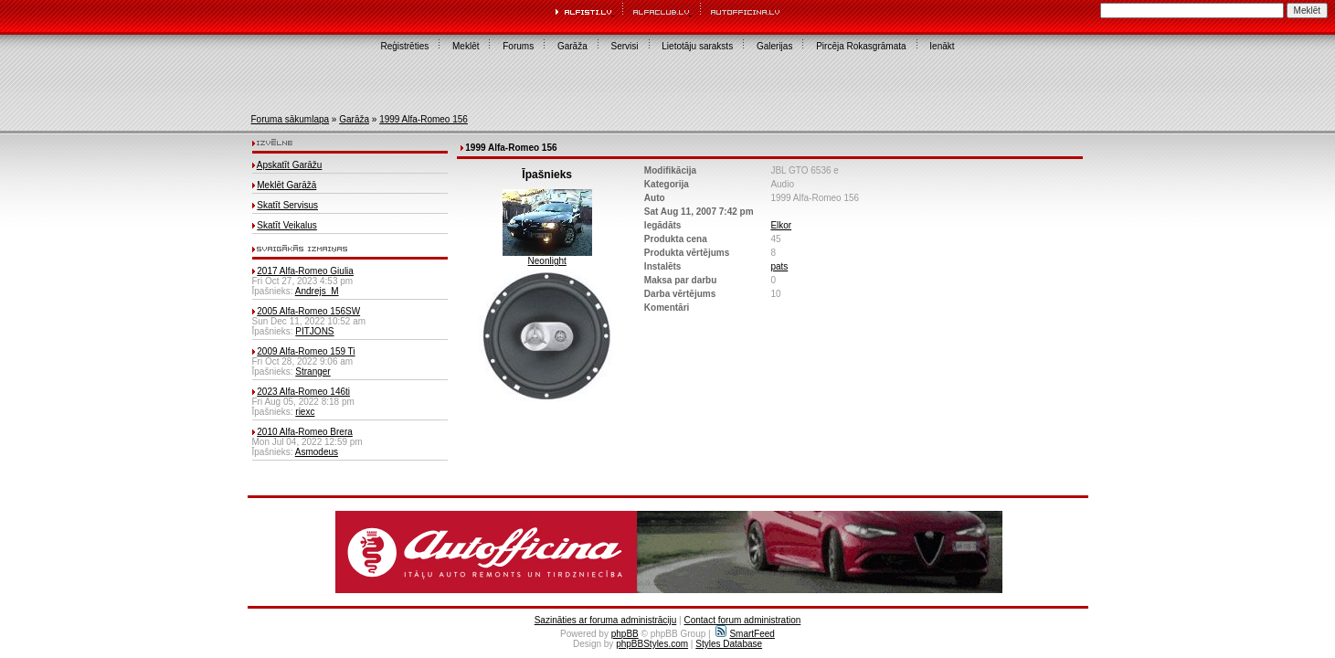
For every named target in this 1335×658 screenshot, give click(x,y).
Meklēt (465, 46)
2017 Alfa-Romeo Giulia (305, 271)
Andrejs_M (317, 291)
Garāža (572, 46)
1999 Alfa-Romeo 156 (423, 119)
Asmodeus (316, 452)
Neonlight (547, 261)
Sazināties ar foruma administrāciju (606, 620)
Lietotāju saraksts (697, 46)
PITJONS (314, 331)
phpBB (625, 634)
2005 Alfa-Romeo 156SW (308, 311)
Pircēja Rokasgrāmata (861, 46)
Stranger (312, 371)
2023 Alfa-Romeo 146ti (303, 392)
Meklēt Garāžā (286, 185)
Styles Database (728, 644)
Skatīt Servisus (287, 205)
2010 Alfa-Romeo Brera (305, 432)
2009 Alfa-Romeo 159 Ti (306, 351)
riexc (304, 412)
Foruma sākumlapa (290, 119)
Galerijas (774, 46)
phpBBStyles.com (652, 644)
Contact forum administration (741, 620)
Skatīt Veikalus (287, 225)
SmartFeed (744, 634)
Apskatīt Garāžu (290, 165)
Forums (518, 46)
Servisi (625, 46)
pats (779, 266)
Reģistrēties (404, 46)
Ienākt (941, 46)
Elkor (780, 225)
